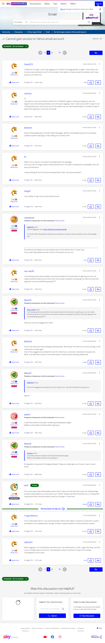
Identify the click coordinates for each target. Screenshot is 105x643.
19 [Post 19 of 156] (28, 180)
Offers (73, 3)
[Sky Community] (16, 3)
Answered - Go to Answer (15, 46)
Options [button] (96, 39)
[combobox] (57, 22)
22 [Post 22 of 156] (28, 289)
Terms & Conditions (37, 628)
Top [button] (100, 628)
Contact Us (25, 631)
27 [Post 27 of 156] (28, 474)
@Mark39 (30, 227)
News (47, 3)
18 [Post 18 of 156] (28, 146)
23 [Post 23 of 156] (28, 330)
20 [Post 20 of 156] (28, 206)
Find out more (59, 221)
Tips (55, 3)
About (64, 3)
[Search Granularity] (20, 22)
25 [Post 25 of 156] (28, 403)
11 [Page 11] (59, 53)
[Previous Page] (40, 53)
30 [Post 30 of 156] (28, 560)
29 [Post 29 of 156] (28, 531)
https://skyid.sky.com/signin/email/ (55, 229)
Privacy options (25, 628)
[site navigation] (3, 4)
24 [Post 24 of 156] (28, 362)
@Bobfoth (30, 383)
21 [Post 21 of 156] (27, 260)
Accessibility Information (68, 628)
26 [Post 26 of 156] (28, 433)
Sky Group (81, 631)
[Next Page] (65, 53)
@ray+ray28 (31, 310)
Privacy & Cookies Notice (52, 628)
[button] (99, 64)
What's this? (14, 75)
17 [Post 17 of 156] (27, 116)
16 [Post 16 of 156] (28, 82)
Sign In (99, 4)
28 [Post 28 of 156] (28, 504)
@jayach (30, 453)
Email (52, 14)
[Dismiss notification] (100, 9)
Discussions (35, 3)
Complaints (80, 628)
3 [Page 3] (51, 53)
